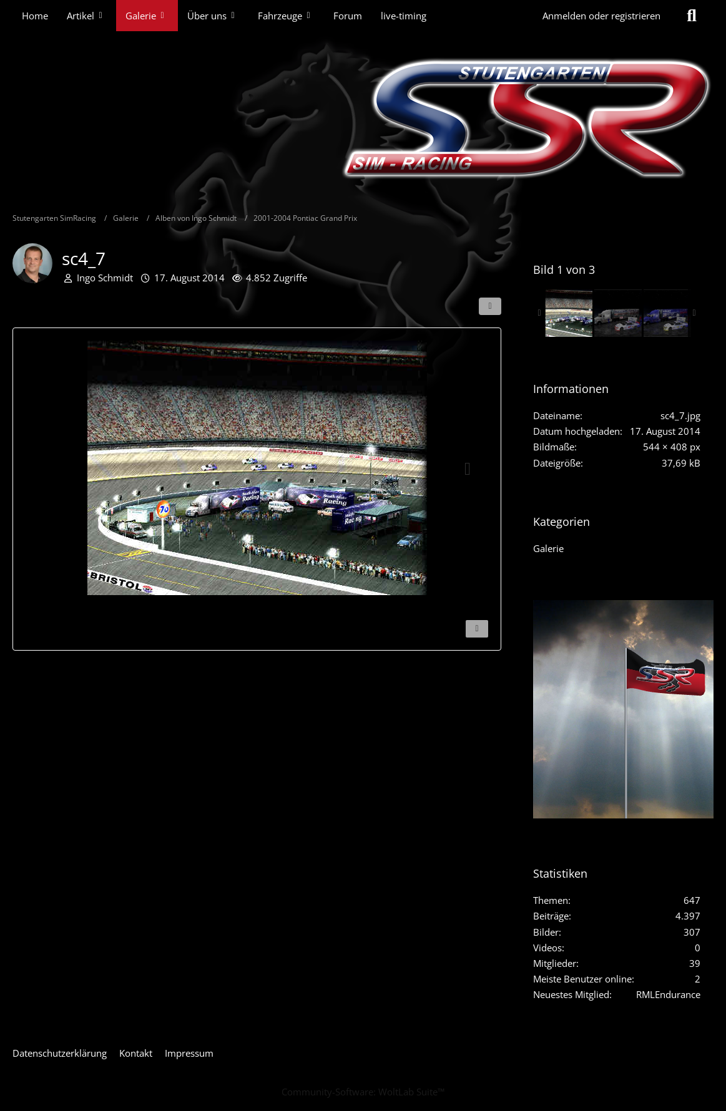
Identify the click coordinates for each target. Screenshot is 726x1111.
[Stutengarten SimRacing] (363, 118)
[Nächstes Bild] (467, 469)
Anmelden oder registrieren (601, 15)
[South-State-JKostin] (667, 313)
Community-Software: (363, 1091)
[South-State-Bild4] (618, 313)
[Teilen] (490, 306)
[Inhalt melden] (477, 629)
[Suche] (692, 15)
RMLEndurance (668, 994)
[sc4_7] (568, 313)
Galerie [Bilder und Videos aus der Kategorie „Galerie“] (548, 548)
